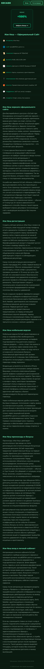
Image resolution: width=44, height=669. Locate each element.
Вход (26, 3)
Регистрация (36, 3)
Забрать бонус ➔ (22, 25)
